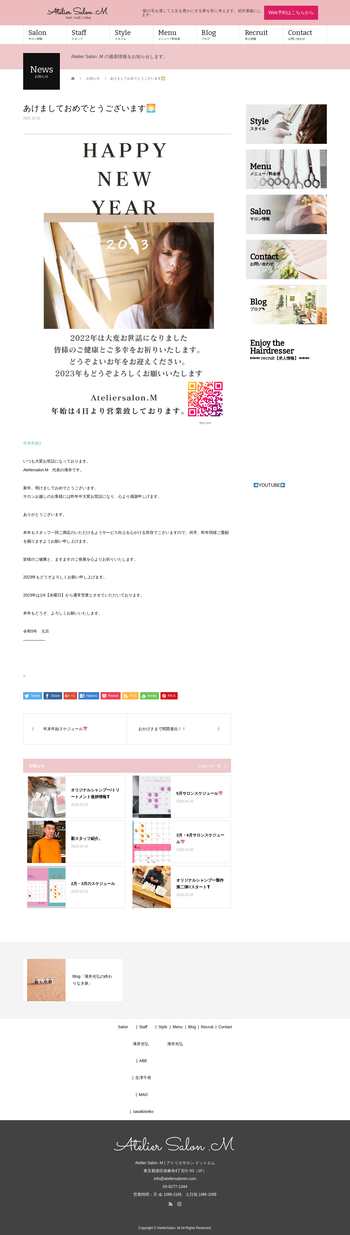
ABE (143, 1060)
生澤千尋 (143, 1077)
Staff (88, 34)
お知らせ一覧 (209, 766)
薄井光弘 (141, 1044)
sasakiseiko (143, 1111)
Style (131, 34)
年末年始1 (32, 443)
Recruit (261, 34)
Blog (218, 34)
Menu (175, 34)
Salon (44, 34)
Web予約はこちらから (291, 12)
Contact (304, 34)
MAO (143, 1094)
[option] (73, 980)
